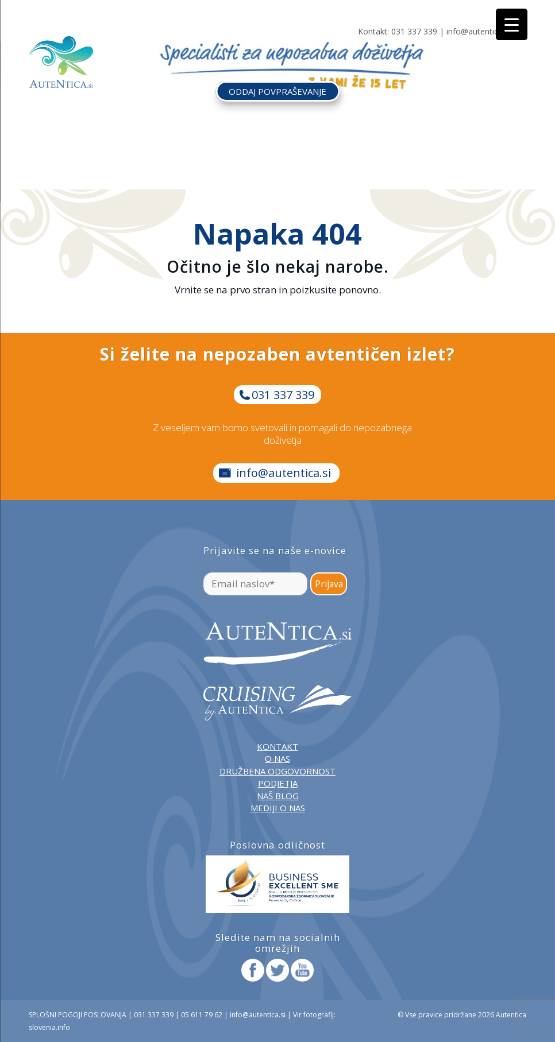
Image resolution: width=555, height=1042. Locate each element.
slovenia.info (49, 1027)
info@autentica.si (478, 31)
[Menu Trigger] (511, 24)
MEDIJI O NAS (277, 808)
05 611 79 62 (201, 1015)
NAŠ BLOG (278, 795)
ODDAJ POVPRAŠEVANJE (277, 91)
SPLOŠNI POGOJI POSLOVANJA (77, 1015)
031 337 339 (414, 31)
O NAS (277, 758)
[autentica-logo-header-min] (61, 62)
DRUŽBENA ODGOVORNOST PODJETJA (277, 777)
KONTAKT (277, 746)
